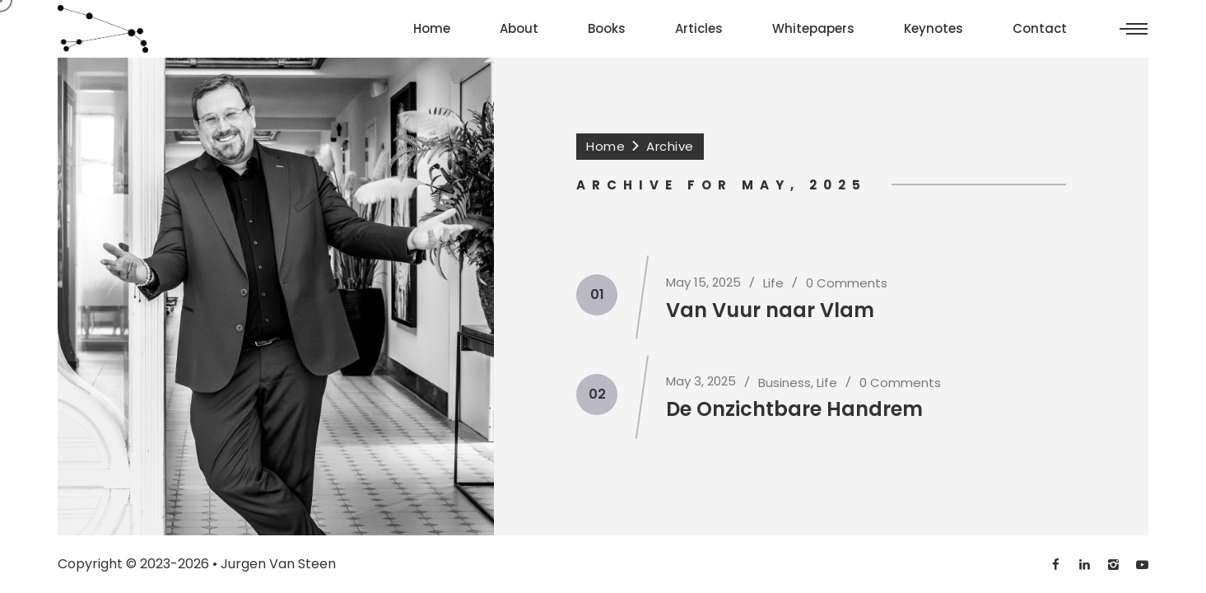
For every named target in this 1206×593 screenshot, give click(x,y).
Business (784, 382)
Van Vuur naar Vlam (770, 310)
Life (773, 283)
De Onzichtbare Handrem (794, 409)
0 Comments (846, 283)
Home (605, 146)
